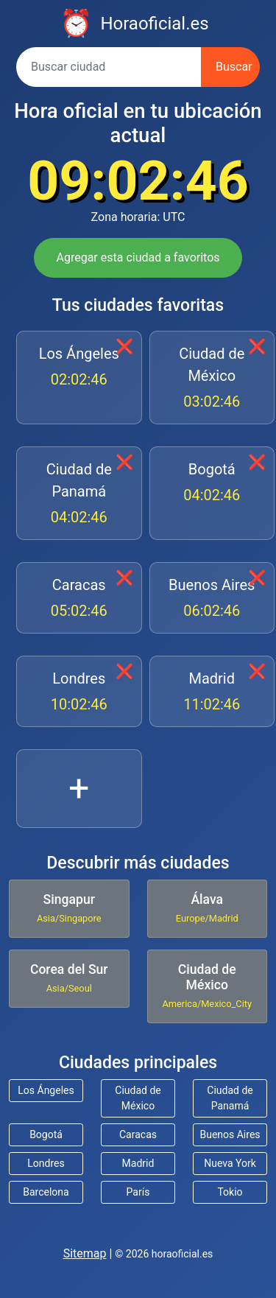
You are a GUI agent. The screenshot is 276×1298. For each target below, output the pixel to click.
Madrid (212, 692)
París (138, 1192)
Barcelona (45, 1192)
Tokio (229, 1192)
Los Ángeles (79, 367)
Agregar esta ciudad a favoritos (137, 257)
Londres (79, 692)
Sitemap (85, 1253)
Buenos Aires (212, 599)
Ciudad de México (212, 379)
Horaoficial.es (154, 23)
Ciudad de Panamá (79, 494)
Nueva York (230, 1163)
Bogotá (212, 483)
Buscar (234, 67)
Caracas (79, 599)
